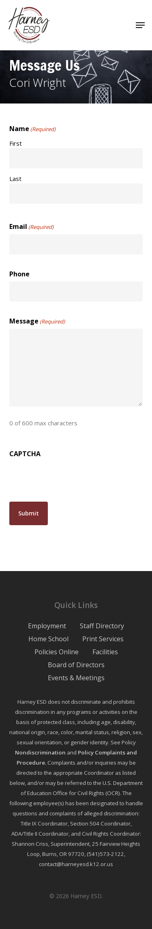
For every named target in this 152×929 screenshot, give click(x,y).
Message (37, 321)
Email (31, 227)
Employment (47, 625)
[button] (140, 25)
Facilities (105, 651)
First (15, 143)
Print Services (103, 638)
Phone (19, 273)
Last (15, 179)
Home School (48, 638)
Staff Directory (102, 625)
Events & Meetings (76, 677)
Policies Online (56, 651)
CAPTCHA (25, 453)
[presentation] (71, 477)
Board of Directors (76, 664)
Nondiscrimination (40, 752)
